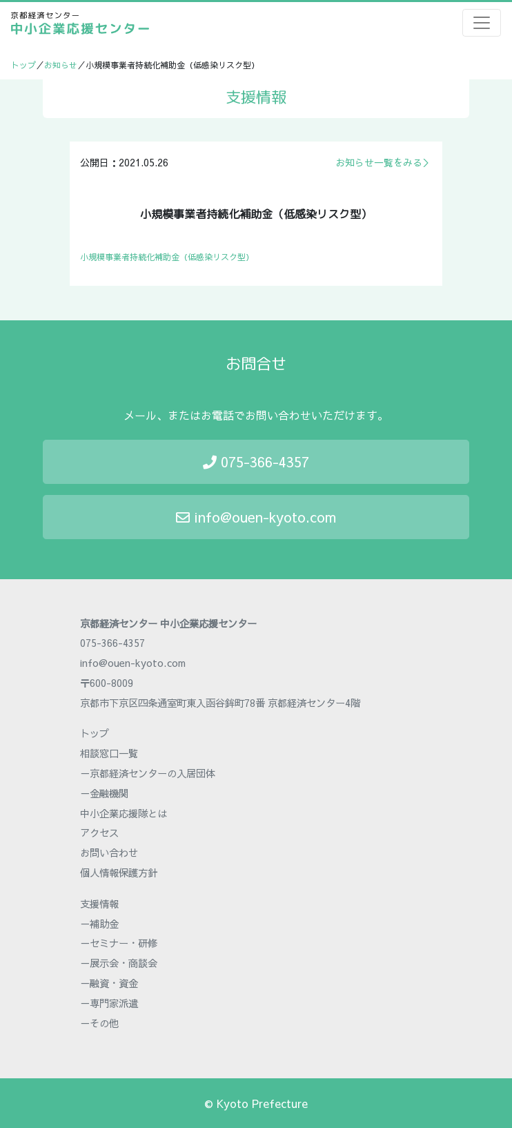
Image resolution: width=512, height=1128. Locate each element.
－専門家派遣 (109, 1003)
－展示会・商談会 (118, 963)
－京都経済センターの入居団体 (147, 773)
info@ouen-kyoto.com (256, 516)
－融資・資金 (109, 983)
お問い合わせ (109, 852)
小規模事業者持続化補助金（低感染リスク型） (167, 256)
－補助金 (99, 924)
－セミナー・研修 (118, 943)
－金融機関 (104, 793)
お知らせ (60, 64)
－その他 (99, 1023)
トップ (23, 64)
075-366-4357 (256, 461)
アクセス (99, 832)
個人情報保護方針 (118, 872)
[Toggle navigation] (481, 23)
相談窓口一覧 (109, 753)
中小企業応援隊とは (123, 813)
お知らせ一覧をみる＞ (383, 162)
